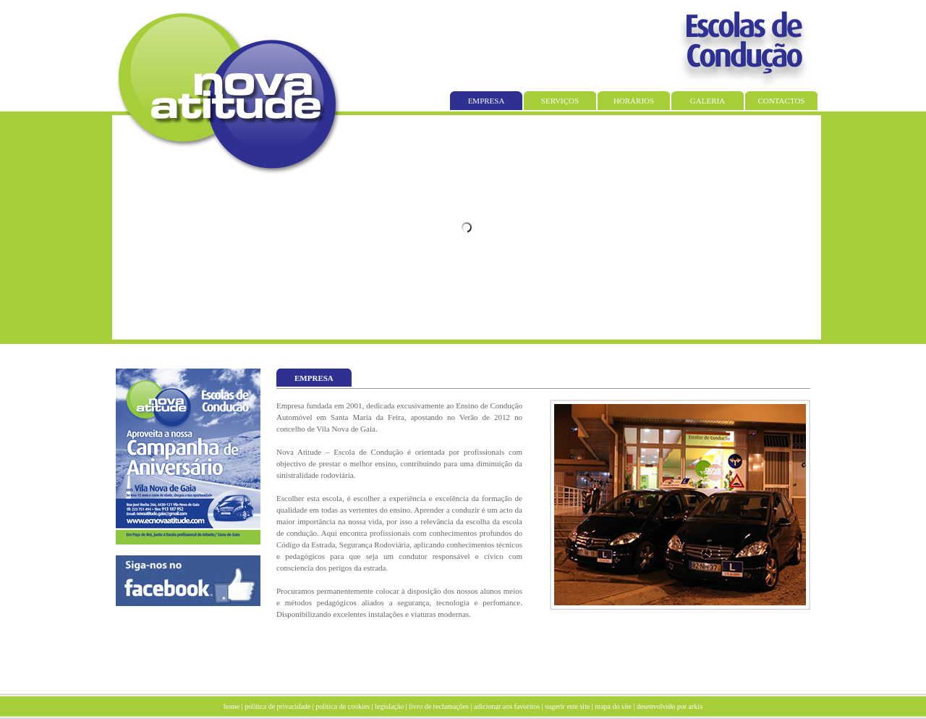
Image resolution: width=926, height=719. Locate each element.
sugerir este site (567, 706)
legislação (389, 706)
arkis (695, 706)
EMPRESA (486, 100)
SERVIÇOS (560, 100)
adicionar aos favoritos (507, 706)
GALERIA (707, 100)
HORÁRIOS (633, 100)
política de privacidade (277, 706)
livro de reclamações (439, 706)
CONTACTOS (781, 100)
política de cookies (342, 706)
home (231, 706)
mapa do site (613, 706)
